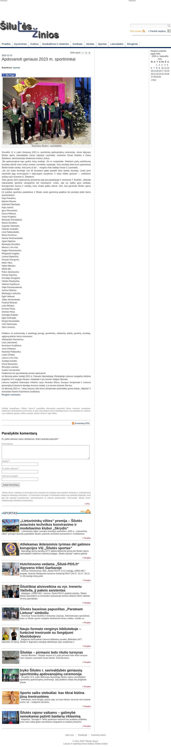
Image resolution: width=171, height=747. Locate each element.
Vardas (5, 461)
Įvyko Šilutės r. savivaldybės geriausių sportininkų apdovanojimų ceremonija (51, 672)
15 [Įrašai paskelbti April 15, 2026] (157, 71)
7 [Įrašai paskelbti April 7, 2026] (154, 68)
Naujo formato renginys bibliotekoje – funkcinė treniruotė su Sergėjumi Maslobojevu (50, 632)
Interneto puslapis (10, 476)
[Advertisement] (113, 67)
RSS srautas (135, 31)
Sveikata (77, 43)
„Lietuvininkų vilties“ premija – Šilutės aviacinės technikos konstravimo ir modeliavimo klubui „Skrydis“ (51, 524)
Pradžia (6, 43)
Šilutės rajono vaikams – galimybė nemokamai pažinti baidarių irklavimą (50, 714)
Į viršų (87, 504)
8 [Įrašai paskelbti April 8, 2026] (156, 68)
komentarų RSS (82, 423)
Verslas (90, 43)
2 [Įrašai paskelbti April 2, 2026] (159, 65)
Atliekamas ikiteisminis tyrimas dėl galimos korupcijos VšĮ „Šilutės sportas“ (55, 546)
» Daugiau (86, 538)
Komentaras (7, 444)
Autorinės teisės (98, 735)
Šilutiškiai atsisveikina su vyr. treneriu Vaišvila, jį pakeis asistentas (51, 588)
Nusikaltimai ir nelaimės (55, 43)
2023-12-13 (7, 55)
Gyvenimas (20, 43)
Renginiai (132, 43)
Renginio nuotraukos (11, 395)
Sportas (102, 43)
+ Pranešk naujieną (157, 31)
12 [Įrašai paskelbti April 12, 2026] (168, 68)
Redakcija (82, 735)
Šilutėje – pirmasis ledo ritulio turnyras (51, 652)
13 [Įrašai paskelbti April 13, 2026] (152, 71)
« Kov (153, 80)
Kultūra (34, 43)
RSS (83, 512)
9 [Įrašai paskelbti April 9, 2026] (159, 68)
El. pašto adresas (10, 468)
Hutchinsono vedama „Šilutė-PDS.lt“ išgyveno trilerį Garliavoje (49, 566)
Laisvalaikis (116, 43)
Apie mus (69, 735)
